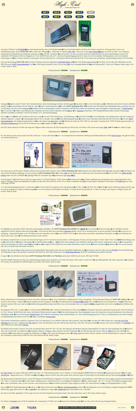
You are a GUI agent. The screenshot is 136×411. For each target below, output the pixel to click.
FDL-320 (31, 323)
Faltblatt (25, 325)
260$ (68, 64)
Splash (82, 229)
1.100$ (31, 389)
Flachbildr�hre (23, 49)
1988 (65, 173)
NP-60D (114, 250)
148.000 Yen (62, 389)
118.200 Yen (5, 375)
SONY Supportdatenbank (20, 64)
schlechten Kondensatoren (9, 123)
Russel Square (116, 135)
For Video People (7, 373)
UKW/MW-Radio (64, 62)
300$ (105, 127)
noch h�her (71, 175)
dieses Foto (54, 121)
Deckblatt (127, 323)
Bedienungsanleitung (73, 252)
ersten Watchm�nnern (96, 52)
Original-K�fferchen (81, 302)
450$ (84, 181)
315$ (75, 333)
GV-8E (123, 375)
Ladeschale (67, 231)
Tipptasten (80, 111)
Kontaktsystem (35, 314)
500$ (109, 331)
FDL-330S (71, 52)
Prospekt (14, 401)
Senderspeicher (128, 108)
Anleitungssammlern (70, 387)
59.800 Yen (121, 181)
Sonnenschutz (50, 317)
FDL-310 (109, 171)
